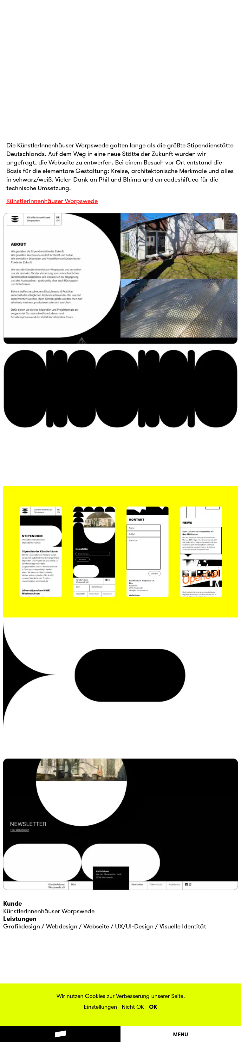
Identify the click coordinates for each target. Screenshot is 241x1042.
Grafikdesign (21, 926)
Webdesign (61, 926)
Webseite (96, 926)
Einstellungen (100, 1007)
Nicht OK (133, 1007)
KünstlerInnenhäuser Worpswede (52, 201)
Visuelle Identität (183, 926)
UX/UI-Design (134, 926)
